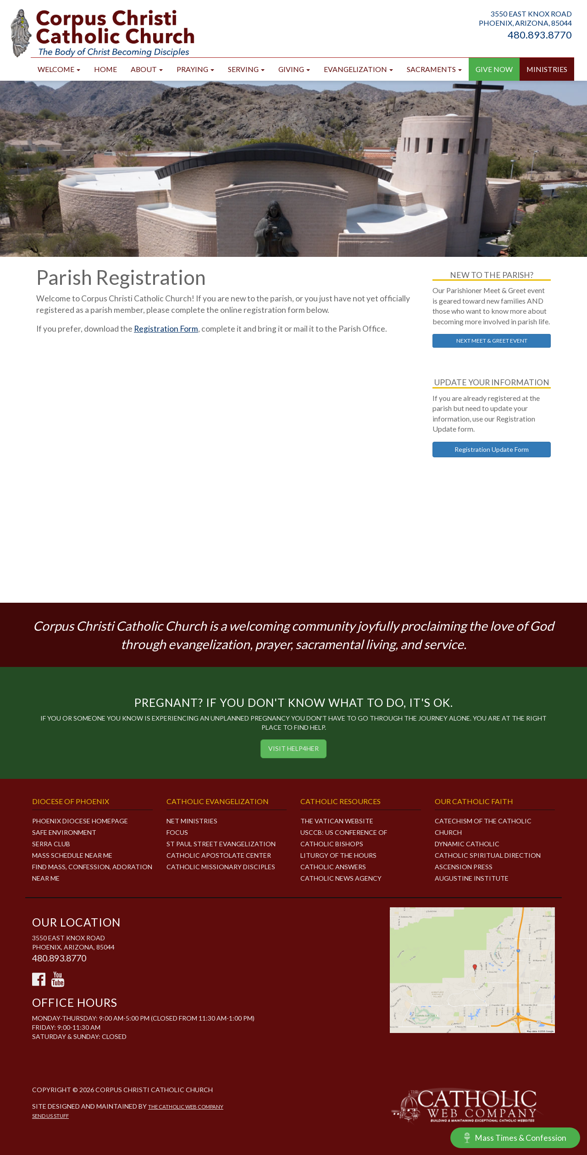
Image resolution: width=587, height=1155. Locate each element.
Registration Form (166, 328)
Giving (294, 69)
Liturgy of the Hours (338, 855)
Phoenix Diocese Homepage (80, 821)
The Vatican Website (336, 821)
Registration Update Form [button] (491, 449)
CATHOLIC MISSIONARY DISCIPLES (220, 867)
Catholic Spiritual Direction (488, 855)
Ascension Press (464, 867)
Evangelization (358, 69)
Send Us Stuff (50, 1116)
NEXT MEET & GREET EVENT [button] (491, 340)
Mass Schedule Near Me (72, 855)
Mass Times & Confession (515, 1138)
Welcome (59, 69)
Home (105, 69)
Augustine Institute (472, 878)
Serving (246, 69)
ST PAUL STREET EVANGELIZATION (221, 844)
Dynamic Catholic (467, 844)
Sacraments (434, 69)
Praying (195, 69)
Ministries (546, 69)
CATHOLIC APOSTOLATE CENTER (218, 855)
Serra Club (51, 844)
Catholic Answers (333, 867)
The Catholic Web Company (185, 1107)
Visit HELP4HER (293, 748)
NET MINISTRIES (191, 821)
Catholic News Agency (341, 878)
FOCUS (177, 832)
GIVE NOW (494, 69)
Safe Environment (64, 832)
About (147, 69)
